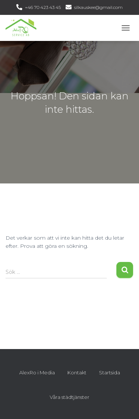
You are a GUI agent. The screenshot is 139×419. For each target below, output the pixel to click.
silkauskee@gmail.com (98, 7)
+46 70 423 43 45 (43, 7)
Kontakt (76, 372)
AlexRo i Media (37, 372)
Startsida (109, 372)
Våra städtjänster (69, 397)
